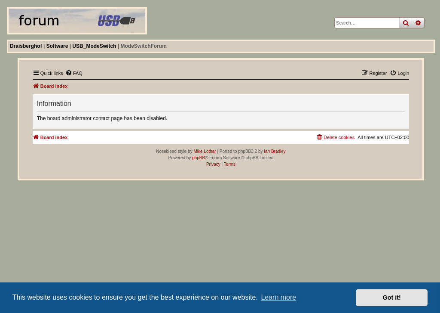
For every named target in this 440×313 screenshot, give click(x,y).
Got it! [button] (392, 297)
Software (57, 46)
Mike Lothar (204, 151)
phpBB (198, 157)
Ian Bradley (275, 151)
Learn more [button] (278, 297)
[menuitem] (73, 73)
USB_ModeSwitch (94, 46)
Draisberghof (26, 46)
